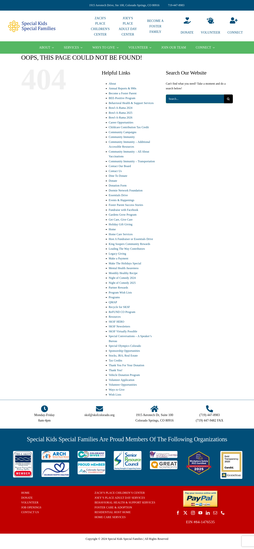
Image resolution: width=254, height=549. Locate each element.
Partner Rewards (118, 287)
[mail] (215, 513)
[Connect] (238, 26)
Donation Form (117, 185)
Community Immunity (122, 136)
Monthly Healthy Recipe (123, 273)
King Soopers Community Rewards (129, 243)
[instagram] (193, 513)
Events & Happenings (121, 200)
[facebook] (178, 513)
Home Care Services (121, 234)
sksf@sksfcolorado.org (99, 415)
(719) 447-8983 (209, 415)
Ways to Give (117, 389)
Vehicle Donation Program (124, 374)
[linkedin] (208, 513)
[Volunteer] (210, 26)
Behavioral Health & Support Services (131, 103)
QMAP (113, 302)
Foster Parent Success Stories (126, 204)
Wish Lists (115, 394)
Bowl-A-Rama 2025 (120, 112)
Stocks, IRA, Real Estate (123, 355)
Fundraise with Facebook (123, 209)
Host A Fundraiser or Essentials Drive (131, 239)
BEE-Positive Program (122, 98)
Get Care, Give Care (120, 219)
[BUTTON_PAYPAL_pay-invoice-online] (200, 491)
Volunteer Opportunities (123, 384)
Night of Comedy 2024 (122, 277)
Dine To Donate (118, 175)
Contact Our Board (120, 166)
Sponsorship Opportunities (124, 350)
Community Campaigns (122, 132)
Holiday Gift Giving (120, 224)
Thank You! (115, 370)
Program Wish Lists (120, 292)
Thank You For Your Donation (126, 365)
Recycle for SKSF (119, 306)
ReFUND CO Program (122, 311)
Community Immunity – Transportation (132, 161)
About (112, 83)
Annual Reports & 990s (122, 88)
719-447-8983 (176, 5)
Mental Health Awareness (123, 268)
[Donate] (182, 26)
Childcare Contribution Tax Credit (129, 127)
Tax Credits (115, 360)
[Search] (228, 98)
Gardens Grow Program (123, 214)
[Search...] (195, 98)
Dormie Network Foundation (126, 190)
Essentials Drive (118, 195)
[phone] (223, 513)
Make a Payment (118, 258)
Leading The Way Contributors (127, 248)
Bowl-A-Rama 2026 (120, 117)
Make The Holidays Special (125, 263)
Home (112, 229)
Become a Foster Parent (123, 93)
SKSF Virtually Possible (123, 331)
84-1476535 (205, 522)
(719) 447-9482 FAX (209, 420)
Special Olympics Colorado (125, 345)
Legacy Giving (117, 253)
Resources (115, 316)
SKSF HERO (116, 321)
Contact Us (115, 171)
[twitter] (185, 513)
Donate (113, 180)
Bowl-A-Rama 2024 (120, 107)
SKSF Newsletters (119, 326)
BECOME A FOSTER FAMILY (155, 26)
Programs (114, 297)
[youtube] (200, 513)
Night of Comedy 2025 (122, 282)
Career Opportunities (121, 122)
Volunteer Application (121, 379)
